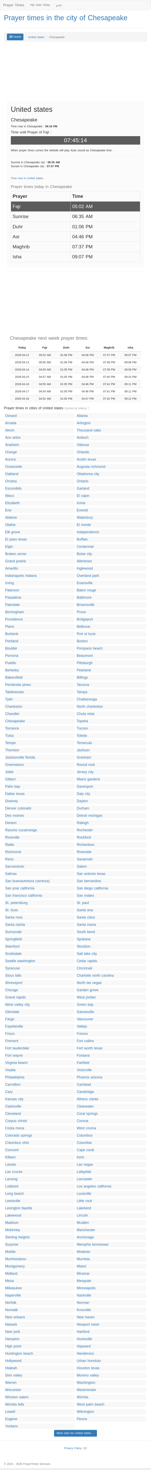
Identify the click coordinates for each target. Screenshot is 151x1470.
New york (12, 1331)
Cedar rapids (87, 961)
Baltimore (84, 597)
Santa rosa (13, 917)
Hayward (84, 1346)
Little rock (84, 1201)
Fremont (11, 1041)
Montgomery (15, 1266)
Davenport (85, 786)
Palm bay (12, 786)
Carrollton (12, 1084)
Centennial (85, 546)
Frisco (10, 1033)
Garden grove (88, 990)
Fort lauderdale (17, 1048)
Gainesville (85, 1012)
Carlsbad (84, 1084)
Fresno (82, 1033)
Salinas (11, 873)
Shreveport (13, 983)
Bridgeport (85, 619)
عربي (59, 5)
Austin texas (86, 459)
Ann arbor (13, 437)
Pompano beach (90, 648)
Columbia (84, 1142)
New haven (86, 1317)
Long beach (14, 1193)
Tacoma (83, 684)
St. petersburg (16, 903)
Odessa (83, 445)
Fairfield (83, 1062)
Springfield (13, 939)
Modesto (83, 1251)
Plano (9, 626)
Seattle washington (20, 961)
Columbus (85, 1135)
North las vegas (89, 983)
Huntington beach (19, 1353)
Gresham (84, 757)
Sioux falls (13, 975)
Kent (80, 1157)
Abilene (11, 517)
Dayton (82, 801)
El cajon (83, 495)
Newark (11, 1324)
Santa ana (85, 910)
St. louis (11, 910)
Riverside (84, 852)
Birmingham (14, 612)
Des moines (14, 815)
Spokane (84, 939)
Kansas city (14, 1099)
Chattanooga (87, 699)
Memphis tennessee (93, 1244)
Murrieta (83, 1259)
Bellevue (83, 626)
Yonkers (11, 1426)
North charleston (90, 706)
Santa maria (86, 924)
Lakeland (84, 1208)
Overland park (88, 575)
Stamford (12, 946)
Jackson (83, 750)
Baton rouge (86, 590)
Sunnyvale (13, 932)
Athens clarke (87, 1099)
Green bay (85, 1004)
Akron (9, 430)
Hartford (83, 1331)
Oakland (11, 474)
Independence (88, 532)
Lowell (10, 1411)
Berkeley (12, 670)
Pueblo (10, 663)
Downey (11, 801)
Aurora (10, 459)
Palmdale (12, 604)
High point (13, 1346)
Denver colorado (18, 808)
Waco (9, 495)
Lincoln (82, 1215)
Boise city (84, 554)
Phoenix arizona (89, 1077)
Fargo (9, 1019)
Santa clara (86, 917)
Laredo (10, 1164)
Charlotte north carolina (95, 975)
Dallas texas (15, 793)
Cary (9, 1092)
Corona (82, 1121)
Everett (82, 510)
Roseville (12, 837)
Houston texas (88, 1368)
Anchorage (85, 1237)
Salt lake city (87, 953)
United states (36, 37)
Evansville (85, 583)
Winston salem (17, 1397)
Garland (83, 488)
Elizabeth (12, 503)
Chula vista (85, 714)
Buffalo (82, 539)
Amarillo (11, 568)
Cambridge (85, 1092)
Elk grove (12, 532)
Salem (82, 866)
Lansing (11, 1179)
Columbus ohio (17, 1142)
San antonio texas (91, 873)
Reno (9, 859)
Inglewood (85, 568)
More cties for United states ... (75, 1433)
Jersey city (85, 772)
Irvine (81, 503)
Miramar (83, 1273)
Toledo (82, 735)
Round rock (86, 764)
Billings (82, 677)
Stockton (83, 946)
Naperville (13, 1295)
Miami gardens (88, 779)
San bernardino (89, 881)
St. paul (83, 903)
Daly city (83, 793)
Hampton (12, 1339)
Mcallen (83, 1222)
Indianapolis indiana (21, 575)
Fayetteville (14, 1026)
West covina (86, 1128)
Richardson (86, 844)
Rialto (9, 844)
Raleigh (83, 823)
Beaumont (85, 655)
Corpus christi (16, 1121)
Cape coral (85, 1150)
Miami (81, 1266)
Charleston (13, 706)
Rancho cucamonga (21, 830)
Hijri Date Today (40, 5)
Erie (8, 510)
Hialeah (11, 1368)
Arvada (10, 423)
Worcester (13, 1390)
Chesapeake (15, 721)
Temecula (84, 743)
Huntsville (84, 1339)
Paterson (12, 590)
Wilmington (85, 1411)
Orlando (83, 452)
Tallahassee (14, 692)
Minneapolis (86, 1288)
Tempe (10, 743)
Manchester (86, 1230)
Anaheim (12, 445)
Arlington (84, 423)
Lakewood (13, 1215)
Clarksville (13, 1106)
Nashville (84, 1295)
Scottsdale (13, 953)
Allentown (84, 561)
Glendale (12, 1012)
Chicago (11, 990)
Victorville (84, 1070)
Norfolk (10, 1302)
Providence (14, 619)
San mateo (85, 895)
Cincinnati (84, 968)
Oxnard (11, 415)
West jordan (86, 997)
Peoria (82, 1419)
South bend (86, 932)
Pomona (11, 655)
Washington (86, 1382)
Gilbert (10, 779)
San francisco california (23, 895)
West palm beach (90, 1404)
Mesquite (84, 1281)
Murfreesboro (15, 1259)
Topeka (82, 721)
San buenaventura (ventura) (27, 881)
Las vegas (85, 1164)
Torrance (12, 728)
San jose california (19, 888)
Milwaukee (13, 1288)
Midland (11, 1273)
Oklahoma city (88, 474)
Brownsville (86, 604)
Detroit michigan (89, 815)
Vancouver (85, 1019)
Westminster (86, 1390)
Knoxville (84, 1310)
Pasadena (13, 597)
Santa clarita (15, 924)
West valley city (17, 1004)
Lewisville (12, 1201)
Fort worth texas (89, 1048)
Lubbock (11, 1186)
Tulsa (9, 735)
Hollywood (13, 1361)
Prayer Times (13, 5)
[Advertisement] (75, 73)
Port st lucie (86, 634)
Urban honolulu (89, 1361)
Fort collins (85, 1041)
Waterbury (85, 517)
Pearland (84, 670)
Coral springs (87, 1113)
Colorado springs (18, 1135)
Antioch (82, 437)
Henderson (85, 1353)
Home (15, 36)
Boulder (11, 648)
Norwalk (11, 1310)
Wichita (82, 1397)
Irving (9, 583)
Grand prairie (15, 561)
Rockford (84, 837)
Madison (11, 1222)
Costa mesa (14, 1128)
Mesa (9, 1281)
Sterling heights (17, 1237)
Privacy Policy (72, 1448)
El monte (84, 525)
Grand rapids (15, 997)
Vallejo (82, 1026)
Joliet (9, 772)
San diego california (92, 888)
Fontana (83, 1055)
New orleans (15, 1317)
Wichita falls (14, 1404)
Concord (11, 1150)
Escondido (13, 488)
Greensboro (14, 764)
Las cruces (13, 1172)
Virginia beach (16, 1062)
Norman (83, 1302)
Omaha (11, 481)
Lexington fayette (18, 1208)
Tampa (82, 692)
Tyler (9, 699)
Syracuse (12, 968)
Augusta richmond (91, 466)
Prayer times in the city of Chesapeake (65, 18)
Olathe (10, 525)
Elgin (9, 546)
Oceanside (13, 466)
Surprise (11, 1244)
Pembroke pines (18, 684)
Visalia (10, 1070)
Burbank (11, 634)
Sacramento (14, 866)
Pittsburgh (85, 663)
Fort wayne (14, 1055)
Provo (81, 612)
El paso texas (16, 539)
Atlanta (82, 415)
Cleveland (13, 1113)
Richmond (13, 852)
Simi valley (13, 1375)
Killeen (10, 1157)
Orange (11, 452)
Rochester (85, 830)
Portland (11, 641)
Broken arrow (15, 554)
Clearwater (85, 1106)
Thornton (12, 750)
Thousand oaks (89, 430)
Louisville (84, 1193)
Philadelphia (14, 1077)
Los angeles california (94, 1186)
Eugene (11, 1419)
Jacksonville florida (20, 757)
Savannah (85, 859)
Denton (11, 823)
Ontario (82, 481)
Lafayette (84, 1172)
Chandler (12, 714)
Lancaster (84, 1179)
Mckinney (12, 1230)
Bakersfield (14, 677)
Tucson (82, 728)
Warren (11, 1382)
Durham (83, 808)
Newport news (88, 1324)
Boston (82, 641)
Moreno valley (88, 1375)
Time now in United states (27, 178)
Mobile (10, 1251)
